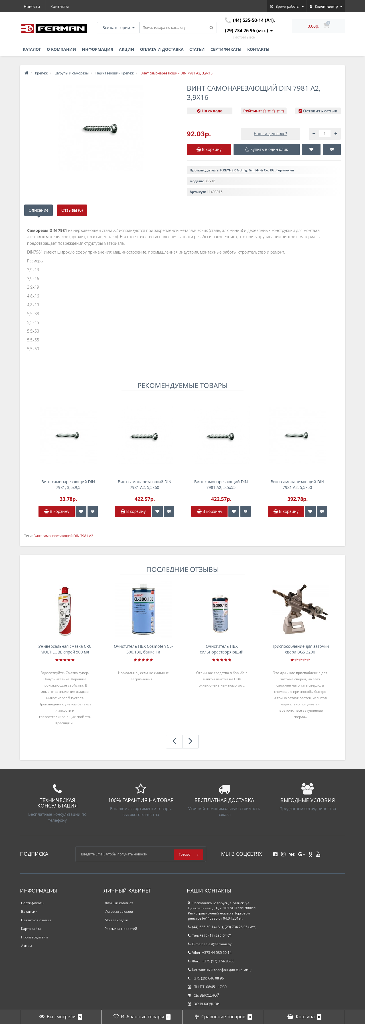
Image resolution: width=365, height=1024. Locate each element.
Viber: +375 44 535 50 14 (210, 952)
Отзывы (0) (72, 210)
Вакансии (29, 911)
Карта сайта (31, 928)
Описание (38, 210)
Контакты (59, 6)
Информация (97, 49)
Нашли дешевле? (270, 133)
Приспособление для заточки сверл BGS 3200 (300, 649)
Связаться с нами (36, 920)
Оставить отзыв (320, 111)
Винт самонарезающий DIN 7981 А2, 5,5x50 (297, 484)
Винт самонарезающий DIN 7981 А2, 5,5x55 (221, 484)
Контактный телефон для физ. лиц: (220, 969)
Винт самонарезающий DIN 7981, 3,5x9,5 (68, 484)
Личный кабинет (119, 902)
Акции (126, 49)
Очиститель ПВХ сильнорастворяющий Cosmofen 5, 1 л (222, 649)
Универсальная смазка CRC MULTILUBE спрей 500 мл (64, 649)
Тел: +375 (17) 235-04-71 (210, 935)
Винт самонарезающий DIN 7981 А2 (63, 535)
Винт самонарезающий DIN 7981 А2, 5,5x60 (144, 484)
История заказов (119, 911)
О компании (61, 49)
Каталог (32, 49)
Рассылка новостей (121, 928)
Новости (32, 6)
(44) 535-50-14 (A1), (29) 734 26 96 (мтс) (222, 926)
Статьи (197, 49)
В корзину (56, 511)
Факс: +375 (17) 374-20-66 (211, 961)
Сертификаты (226, 49)
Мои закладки (116, 920)
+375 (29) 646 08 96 (206, 978)
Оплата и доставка (162, 49)
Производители (34, 937)
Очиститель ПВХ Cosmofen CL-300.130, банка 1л (143, 649)
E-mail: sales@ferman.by (210, 944)
